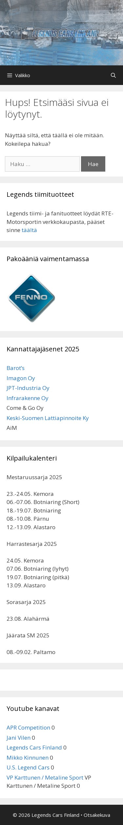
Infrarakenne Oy (28, 398)
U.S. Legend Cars (28, 767)
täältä (29, 230)
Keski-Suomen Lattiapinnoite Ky (48, 418)
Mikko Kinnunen (28, 757)
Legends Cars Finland (34, 747)
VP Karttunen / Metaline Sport (45, 777)
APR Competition (28, 727)
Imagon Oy (21, 378)
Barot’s (16, 368)
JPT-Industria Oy (28, 388)
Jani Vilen (19, 737)
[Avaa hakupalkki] (113, 75)
